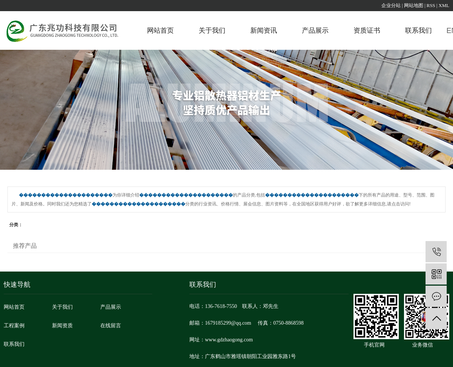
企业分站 (391, 5)
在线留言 (110, 325)
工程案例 (14, 325)
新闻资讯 (263, 30)
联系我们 (418, 30)
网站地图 (413, 5)
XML (444, 5)
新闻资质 (62, 325)
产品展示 (315, 30)
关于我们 (212, 30)
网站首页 (160, 30)
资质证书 (366, 30)
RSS (431, 5)
